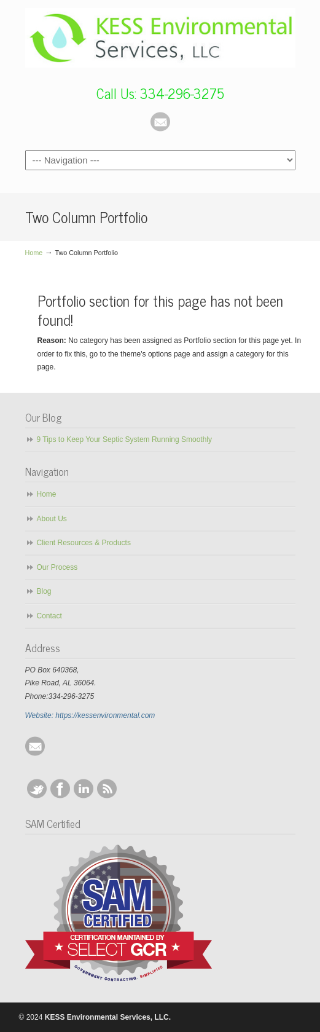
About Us (52, 518)
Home (34, 252)
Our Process (57, 567)
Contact (49, 616)
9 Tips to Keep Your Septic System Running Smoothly (125, 439)
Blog (44, 591)
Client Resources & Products (84, 542)
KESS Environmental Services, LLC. (160, 37)
